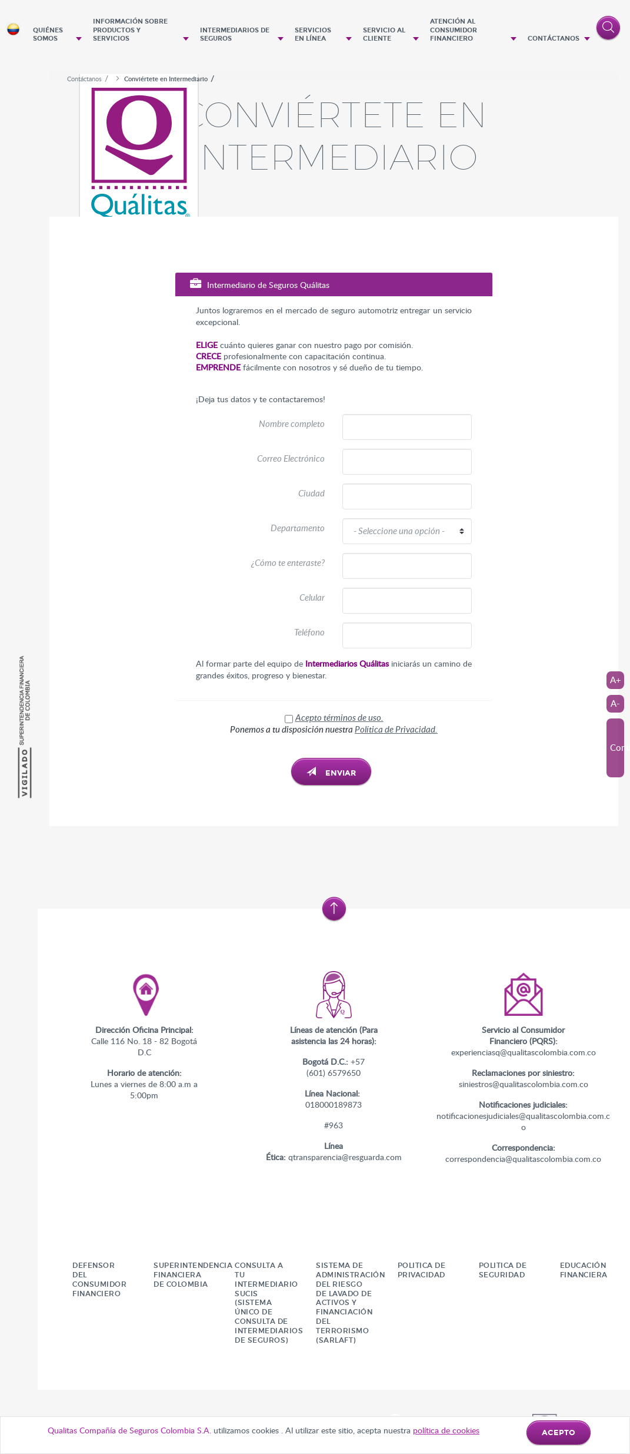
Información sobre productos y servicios (130, 30)
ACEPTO (558, 1433)
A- (615, 703)
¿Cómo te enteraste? (288, 562)
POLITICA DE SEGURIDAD (503, 1270)
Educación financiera (584, 1270)
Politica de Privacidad (422, 1270)
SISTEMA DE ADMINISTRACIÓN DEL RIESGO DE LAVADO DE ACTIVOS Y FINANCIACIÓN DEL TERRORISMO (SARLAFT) (350, 1302)
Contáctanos (553, 38)
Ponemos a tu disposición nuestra (334, 729)
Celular (312, 597)
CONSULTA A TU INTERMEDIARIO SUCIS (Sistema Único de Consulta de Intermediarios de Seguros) (269, 1302)
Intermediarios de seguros (234, 35)
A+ (615, 679)
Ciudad (311, 493)
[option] (333, 66)
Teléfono (309, 632)
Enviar (331, 772)
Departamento (298, 528)
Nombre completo (292, 423)
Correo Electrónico (291, 458)
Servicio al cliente (384, 35)
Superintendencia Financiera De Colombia (193, 1275)
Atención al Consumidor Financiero (453, 30)
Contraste (617, 747)
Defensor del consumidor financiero (99, 1279)
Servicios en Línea (313, 35)
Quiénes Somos (48, 35)
